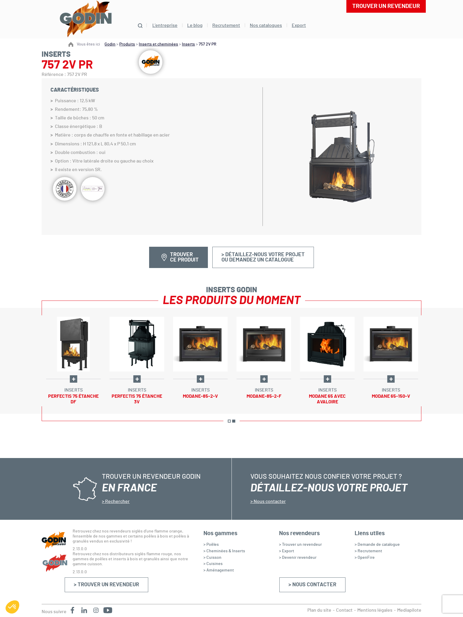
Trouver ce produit (184, 257)
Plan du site (319, 610)
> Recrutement (368, 551)
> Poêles (211, 545)
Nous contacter (269, 501)
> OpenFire (365, 558)
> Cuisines (213, 564)
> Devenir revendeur (298, 558)
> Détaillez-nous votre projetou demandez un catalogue (263, 257)
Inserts (188, 44)
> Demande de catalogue (377, 545)
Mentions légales (374, 610)
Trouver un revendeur (386, 6)
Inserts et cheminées (158, 44)
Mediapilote (409, 610)
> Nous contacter (312, 584)
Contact (344, 610)
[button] (12, 607)
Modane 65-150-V (391, 396)
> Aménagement (218, 570)
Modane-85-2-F (264, 396)
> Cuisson (212, 558)
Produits (127, 44)
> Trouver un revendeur (106, 584)
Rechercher (117, 501)
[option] (73, 361)
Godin (110, 44)
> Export (286, 551)
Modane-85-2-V (200, 396)
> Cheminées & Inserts (224, 551)
